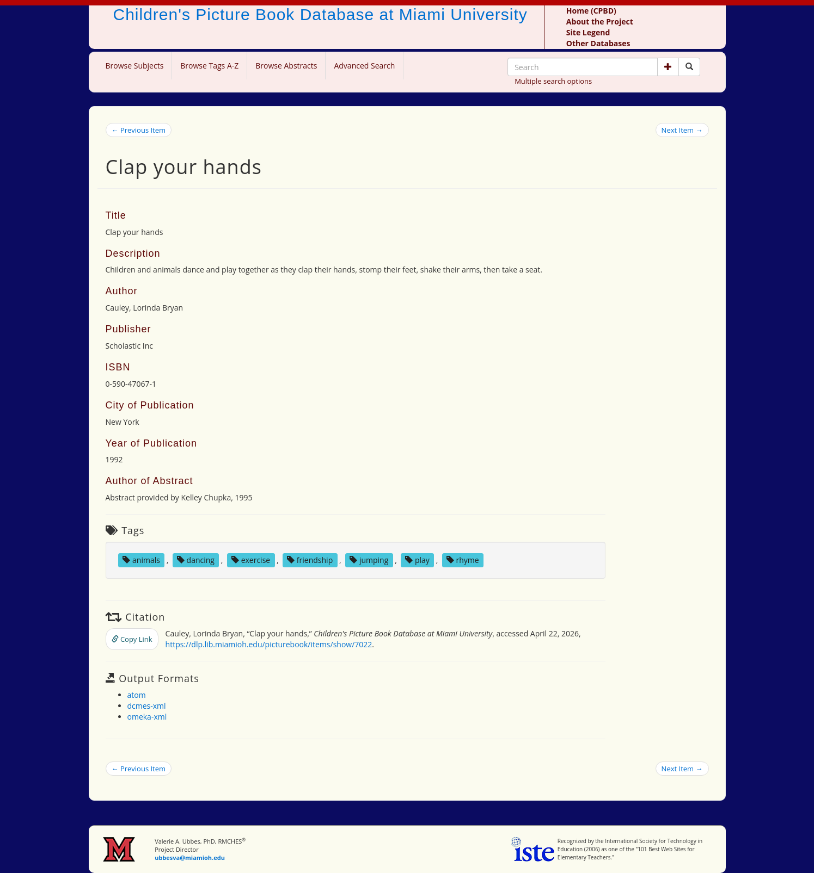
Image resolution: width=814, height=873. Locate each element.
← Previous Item (139, 130)
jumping (369, 560)
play (417, 560)
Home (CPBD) (591, 10)
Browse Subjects (135, 65)
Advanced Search (364, 65)
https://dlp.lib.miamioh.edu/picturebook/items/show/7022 (269, 644)
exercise (250, 560)
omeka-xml (147, 716)
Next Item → (682, 130)
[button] (668, 67)
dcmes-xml (146, 706)
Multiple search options (553, 81)
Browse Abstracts (286, 65)
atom (136, 695)
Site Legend (588, 32)
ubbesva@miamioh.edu (190, 857)
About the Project (599, 21)
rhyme (462, 560)
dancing (196, 560)
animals (141, 560)
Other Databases (598, 43)
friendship (310, 560)
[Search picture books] (689, 67)
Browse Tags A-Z (209, 65)
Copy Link (132, 639)
